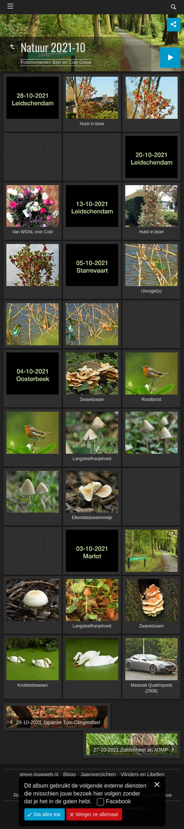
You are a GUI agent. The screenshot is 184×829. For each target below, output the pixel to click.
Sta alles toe (46, 814)
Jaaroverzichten (98, 774)
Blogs (69, 774)
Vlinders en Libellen (142, 774)
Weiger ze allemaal (96, 814)
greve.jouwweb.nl (39, 774)
